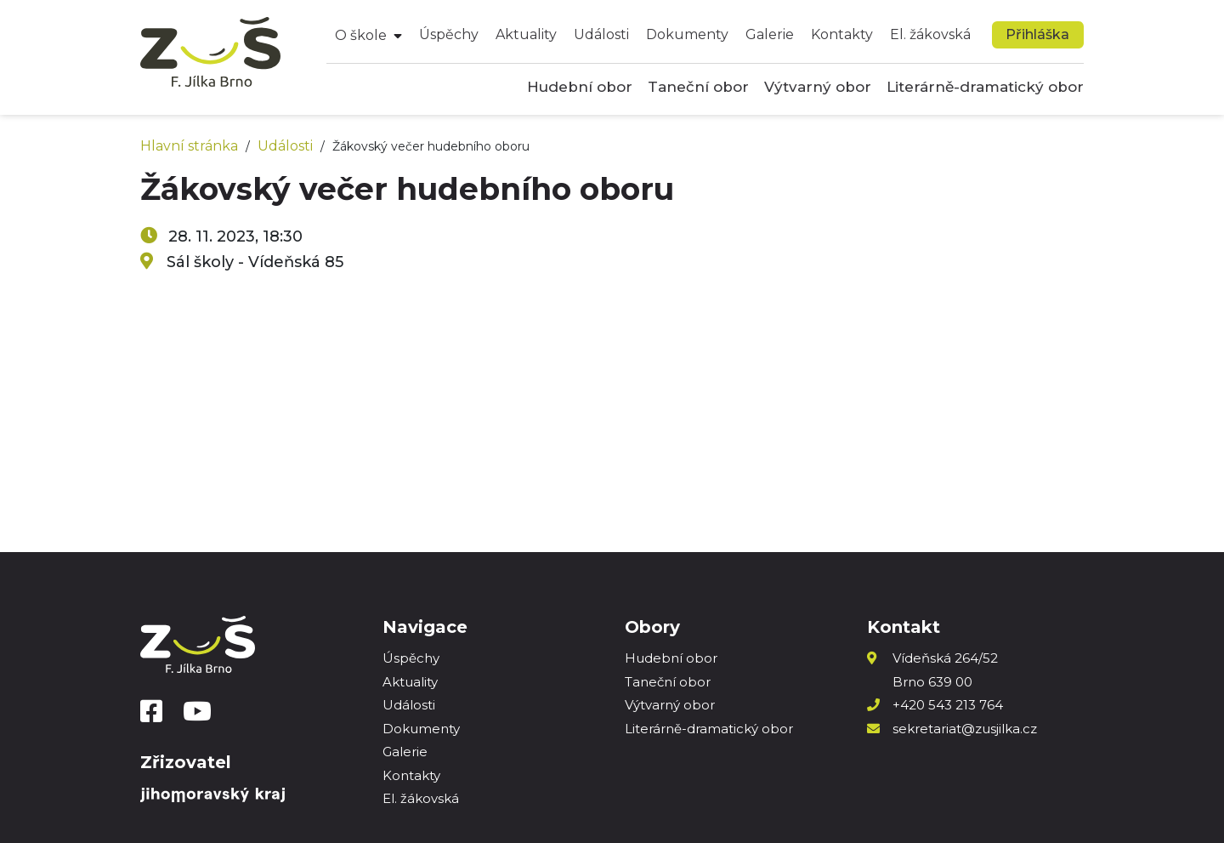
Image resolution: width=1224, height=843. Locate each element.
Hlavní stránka (189, 146)
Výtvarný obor (817, 86)
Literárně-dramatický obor (985, 86)
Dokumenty (687, 34)
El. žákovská (930, 34)
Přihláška (1037, 34)
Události (601, 34)
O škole (361, 35)
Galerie (769, 34)
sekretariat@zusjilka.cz (964, 729)
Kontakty (842, 34)
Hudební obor (579, 86)
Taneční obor (698, 86)
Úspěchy (449, 34)
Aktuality (526, 34)
